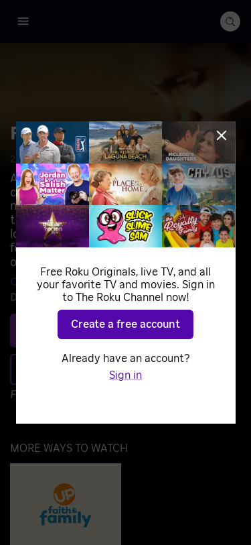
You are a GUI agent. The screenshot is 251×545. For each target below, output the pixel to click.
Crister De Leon (48, 282)
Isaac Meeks (104, 297)
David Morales (199, 282)
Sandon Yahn (171, 297)
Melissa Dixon (125, 282)
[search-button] (230, 21)
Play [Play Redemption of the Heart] (133, 329)
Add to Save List (122, 368)
